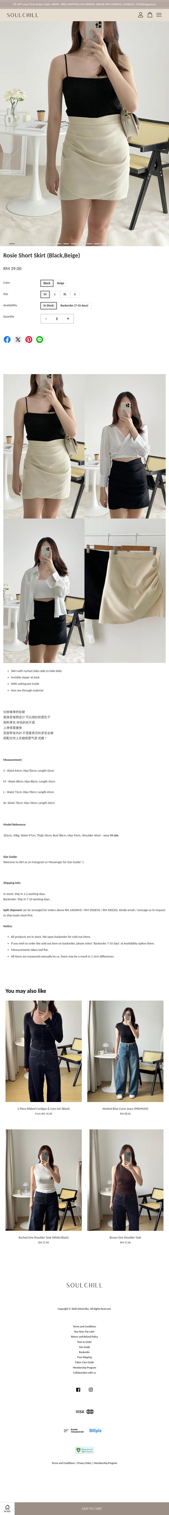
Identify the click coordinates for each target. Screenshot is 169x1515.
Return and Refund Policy (84, 1336)
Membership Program (84, 1367)
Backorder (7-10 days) (74, 305)
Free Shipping (84, 1357)
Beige (60, 283)
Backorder (84, 1352)
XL (64, 294)
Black (47, 283)
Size (5, 294)
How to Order (84, 1342)
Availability (10, 305)
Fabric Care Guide (84, 1362)
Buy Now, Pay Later (84, 1331)
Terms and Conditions (84, 1326)
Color (6, 283)
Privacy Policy (84, 1463)
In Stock (49, 305)
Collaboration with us (84, 1372)
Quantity (8, 316)
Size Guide (84, 1347)
